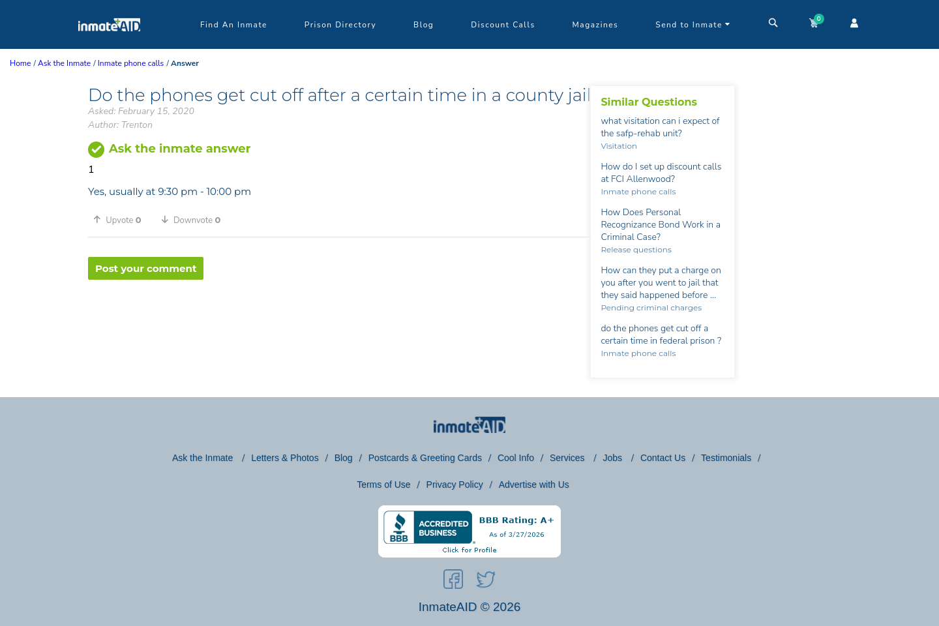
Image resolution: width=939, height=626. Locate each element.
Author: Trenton (120, 125)
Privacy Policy (454, 484)
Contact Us (662, 458)
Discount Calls (503, 25)
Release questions (636, 249)
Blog (423, 25)
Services (569, 458)
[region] (339, 322)
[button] (122, 220)
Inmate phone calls (638, 191)
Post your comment (145, 268)
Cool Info (516, 458)
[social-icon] (453, 581)
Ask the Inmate (203, 458)
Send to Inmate (693, 25)
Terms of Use (383, 484)
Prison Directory (340, 25)
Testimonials (726, 458)
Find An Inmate (233, 25)
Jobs (613, 458)
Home (20, 63)
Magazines (596, 25)
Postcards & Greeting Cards (425, 458)
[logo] (109, 45)
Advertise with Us (534, 484)
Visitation (619, 146)
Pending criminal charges (651, 307)
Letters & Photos (285, 458)
